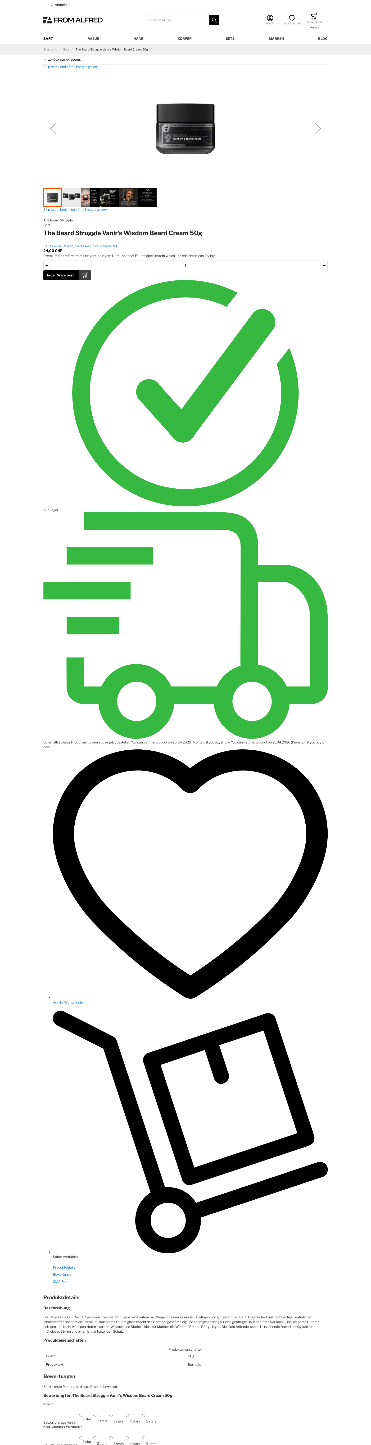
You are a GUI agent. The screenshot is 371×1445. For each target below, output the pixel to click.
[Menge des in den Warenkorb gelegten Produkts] (185, 265)
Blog (323, 39)
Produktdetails (64, 1267)
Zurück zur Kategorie (64, 59)
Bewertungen (63, 1274)
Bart (48, 39)
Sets (230, 39)
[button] (52, 128)
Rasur (93, 39)
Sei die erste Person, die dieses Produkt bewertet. (80, 246)
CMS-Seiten (62, 1282)
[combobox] (182, 20)
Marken (276, 39)
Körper (185, 39)
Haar (138, 39)
